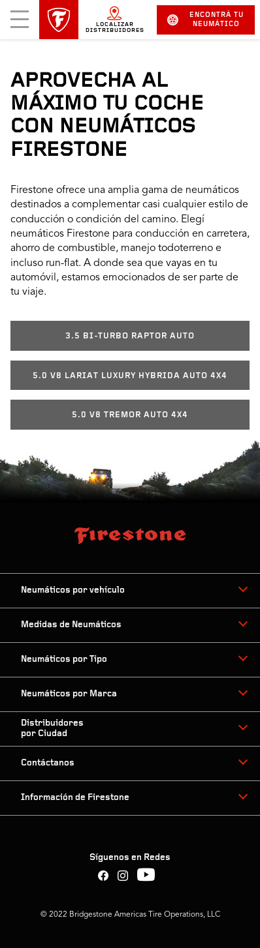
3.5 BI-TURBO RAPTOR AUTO (130, 336)
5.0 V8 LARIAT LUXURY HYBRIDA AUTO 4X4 (130, 376)
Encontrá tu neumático (205, 20)
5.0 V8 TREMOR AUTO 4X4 (130, 415)
